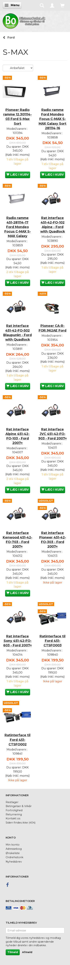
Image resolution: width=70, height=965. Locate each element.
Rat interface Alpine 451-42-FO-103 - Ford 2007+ (17, 436)
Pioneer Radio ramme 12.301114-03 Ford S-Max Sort (17, 116)
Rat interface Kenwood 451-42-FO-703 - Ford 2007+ (17, 539)
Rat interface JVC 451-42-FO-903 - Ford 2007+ (52, 433)
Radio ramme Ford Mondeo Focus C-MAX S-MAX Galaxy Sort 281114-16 (52, 119)
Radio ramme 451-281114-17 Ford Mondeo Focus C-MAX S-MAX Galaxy (17, 227)
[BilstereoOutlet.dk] (24, 20)
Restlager (12, 802)
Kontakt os (13, 818)
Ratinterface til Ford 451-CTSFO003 (52, 640)
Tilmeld (12, 952)
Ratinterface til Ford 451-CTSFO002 (17, 739)
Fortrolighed (14, 810)
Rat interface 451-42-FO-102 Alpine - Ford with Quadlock (52, 224)
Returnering (14, 814)
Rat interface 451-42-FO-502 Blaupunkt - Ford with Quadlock (17, 332)
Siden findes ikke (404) (20, 822)
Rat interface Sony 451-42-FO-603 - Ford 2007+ (17, 640)
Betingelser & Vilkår (19, 806)
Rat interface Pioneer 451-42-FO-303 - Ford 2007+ (52, 539)
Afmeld (27, 952)
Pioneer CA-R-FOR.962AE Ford (52, 328)
